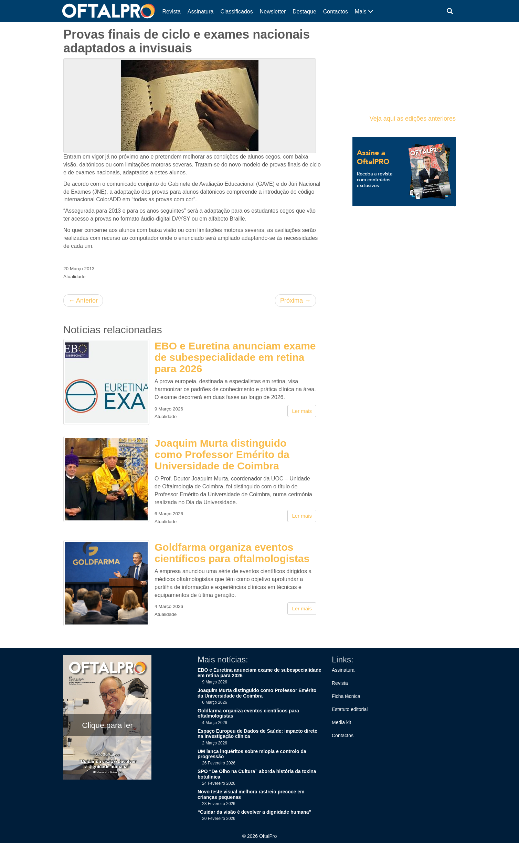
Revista (171, 11)
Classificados (236, 11)
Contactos (335, 11)
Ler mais (302, 411)
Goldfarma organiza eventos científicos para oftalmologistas (232, 552)
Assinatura (201, 11)
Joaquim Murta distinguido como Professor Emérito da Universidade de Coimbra (222, 454)
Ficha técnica (346, 696)
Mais (364, 11)
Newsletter (273, 11)
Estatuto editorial (350, 709)
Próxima (295, 300)
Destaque (304, 11)
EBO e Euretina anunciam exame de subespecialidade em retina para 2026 (235, 357)
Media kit (341, 722)
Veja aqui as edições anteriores (413, 118)
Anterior (83, 300)
